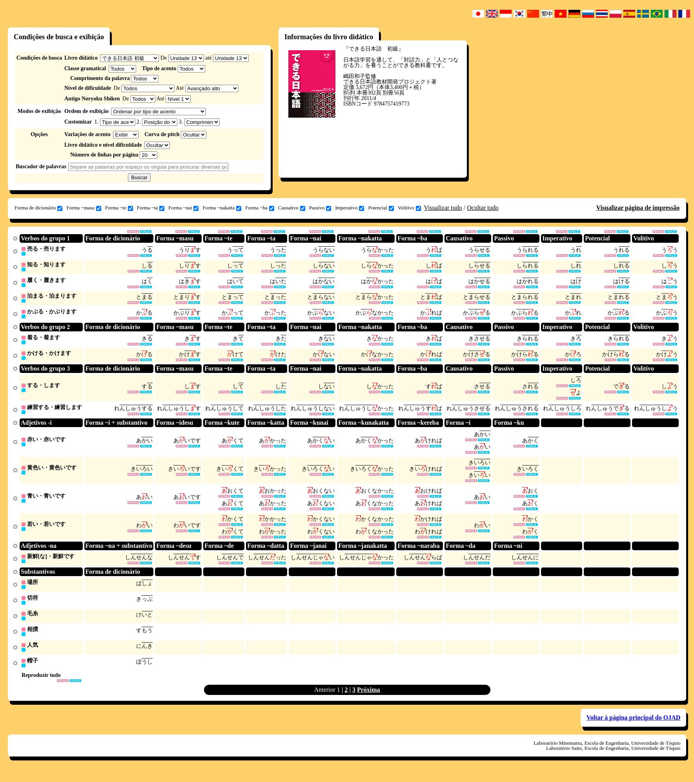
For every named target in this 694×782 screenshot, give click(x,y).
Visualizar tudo (443, 207)
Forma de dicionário (38, 208)
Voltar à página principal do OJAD (634, 727)
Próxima (368, 699)
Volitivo (409, 208)
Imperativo (349, 208)
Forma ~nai (183, 208)
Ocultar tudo (482, 207)
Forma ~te (119, 208)
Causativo (291, 208)
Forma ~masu (83, 208)
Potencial (380, 208)
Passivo (320, 208)
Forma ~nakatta (221, 208)
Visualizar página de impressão (638, 207)
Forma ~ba (259, 208)
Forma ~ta (151, 208)
